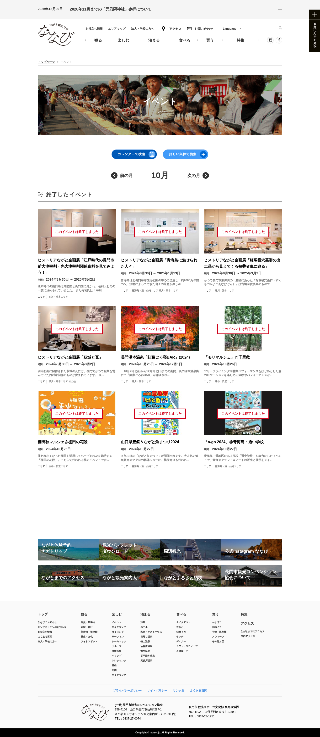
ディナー (181, 641)
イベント (116, 622)
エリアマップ (116, 28)
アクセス (175, 29)
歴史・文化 (87, 636)
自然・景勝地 (88, 622)
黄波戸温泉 (146, 660)
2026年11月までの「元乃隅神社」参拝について (110, 9)
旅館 (142, 622)
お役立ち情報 (94, 28)
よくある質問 (45, 636)
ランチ (179, 636)
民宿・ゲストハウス (151, 632)
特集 (244, 614)
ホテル (144, 627)
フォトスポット (89, 641)
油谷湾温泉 (146, 646)
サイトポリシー (157, 690)
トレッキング (119, 660)
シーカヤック (119, 641)
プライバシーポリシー (127, 690)
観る (84, 614)
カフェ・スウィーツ (187, 646)
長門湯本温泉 (147, 655)
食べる (181, 614)
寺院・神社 (87, 627)
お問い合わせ (203, 29)
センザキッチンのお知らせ (52, 627)
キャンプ (116, 655)
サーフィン (118, 636)
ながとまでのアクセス (253, 631)
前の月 (126, 175)
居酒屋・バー (183, 651)
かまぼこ (217, 622)
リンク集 (178, 690)
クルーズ (116, 646)
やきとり (181, 627)
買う (215, 614)
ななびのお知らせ (47, 622)
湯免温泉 (145, 651)
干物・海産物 (219, 632)
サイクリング (119, 627)
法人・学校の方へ (142, 28)
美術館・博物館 (89, 632)
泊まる (145, 614)
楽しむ (117, 614)
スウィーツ (218, 636)
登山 (114, 665)
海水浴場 (116, 651)
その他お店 (218, 641)
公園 (114, 670)
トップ (43, 614)
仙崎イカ (181, 632)
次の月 (193, 175)
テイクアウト (183, 622)
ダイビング (118, 632)
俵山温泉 (145, 641)
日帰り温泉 (146, 636)
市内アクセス (248, 636)
